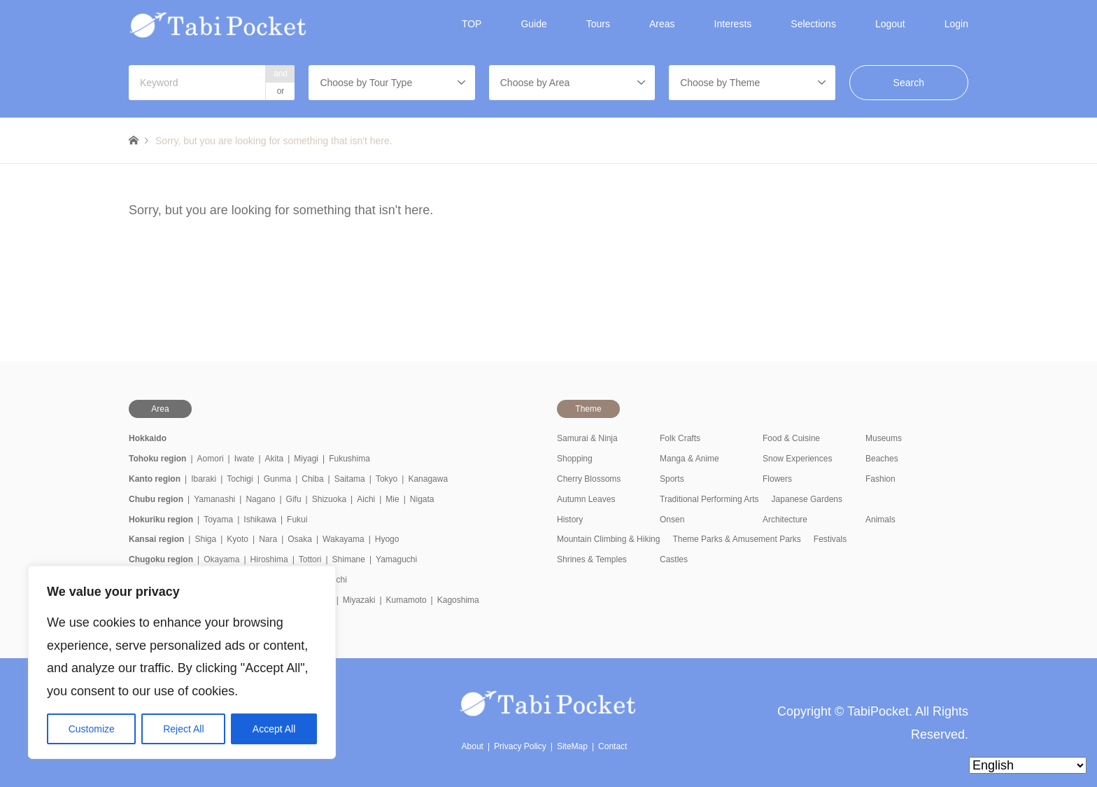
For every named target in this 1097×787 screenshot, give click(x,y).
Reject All (183, 728)
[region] (182, 662)
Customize (92, 728)
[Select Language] (1028, 765)
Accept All (274, 728)
